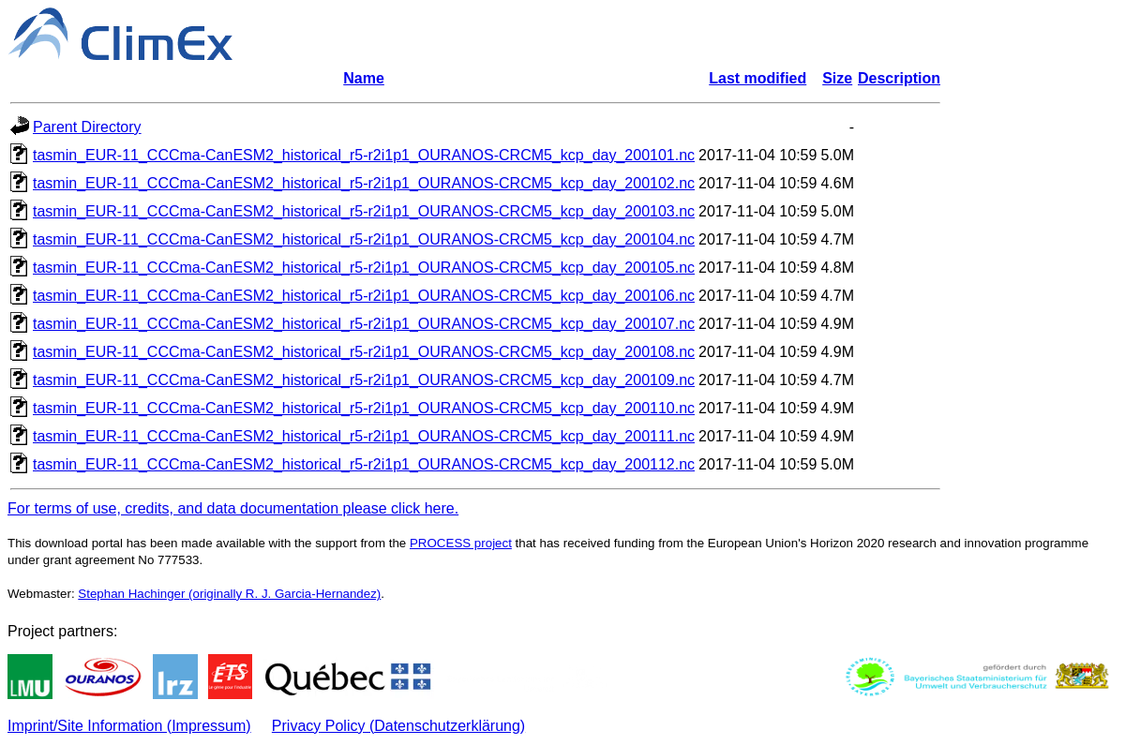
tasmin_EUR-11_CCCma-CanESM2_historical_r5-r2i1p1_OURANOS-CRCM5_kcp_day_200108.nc (364, 352)
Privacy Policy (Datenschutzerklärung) (398, 726)
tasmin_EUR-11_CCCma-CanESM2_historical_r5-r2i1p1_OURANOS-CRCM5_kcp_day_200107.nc (364, 324)
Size (837, 78)
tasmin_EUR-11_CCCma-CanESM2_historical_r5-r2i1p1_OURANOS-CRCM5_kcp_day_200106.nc (364, 296)
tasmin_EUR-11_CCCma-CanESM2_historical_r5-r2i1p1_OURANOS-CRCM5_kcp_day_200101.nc (364, 155)
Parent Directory (87, 127)
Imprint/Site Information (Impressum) (129, 726)
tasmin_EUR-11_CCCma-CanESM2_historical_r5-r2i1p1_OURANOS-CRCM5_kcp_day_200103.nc (364, 211)
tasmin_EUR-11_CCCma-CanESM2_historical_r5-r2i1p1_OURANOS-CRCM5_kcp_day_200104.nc (364, 239)
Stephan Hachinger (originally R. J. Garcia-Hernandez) (229, 594)
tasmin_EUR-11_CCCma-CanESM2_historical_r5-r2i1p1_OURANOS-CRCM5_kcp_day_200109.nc (364, 380)
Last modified (757, 78)
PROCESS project (461, 543)
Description (899, 78)
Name (363, 78)
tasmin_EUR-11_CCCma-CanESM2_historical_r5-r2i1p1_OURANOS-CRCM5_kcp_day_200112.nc (364, 464)
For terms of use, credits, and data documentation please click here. (233, 508)
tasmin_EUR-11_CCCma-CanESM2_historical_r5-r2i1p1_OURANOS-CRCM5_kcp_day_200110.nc (364, 408)
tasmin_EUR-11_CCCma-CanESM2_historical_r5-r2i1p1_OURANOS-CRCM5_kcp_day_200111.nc (364, 436)
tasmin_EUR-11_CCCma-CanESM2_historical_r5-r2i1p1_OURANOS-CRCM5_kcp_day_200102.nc (364, 183)
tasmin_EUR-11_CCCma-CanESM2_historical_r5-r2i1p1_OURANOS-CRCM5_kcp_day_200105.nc (364, 268)
